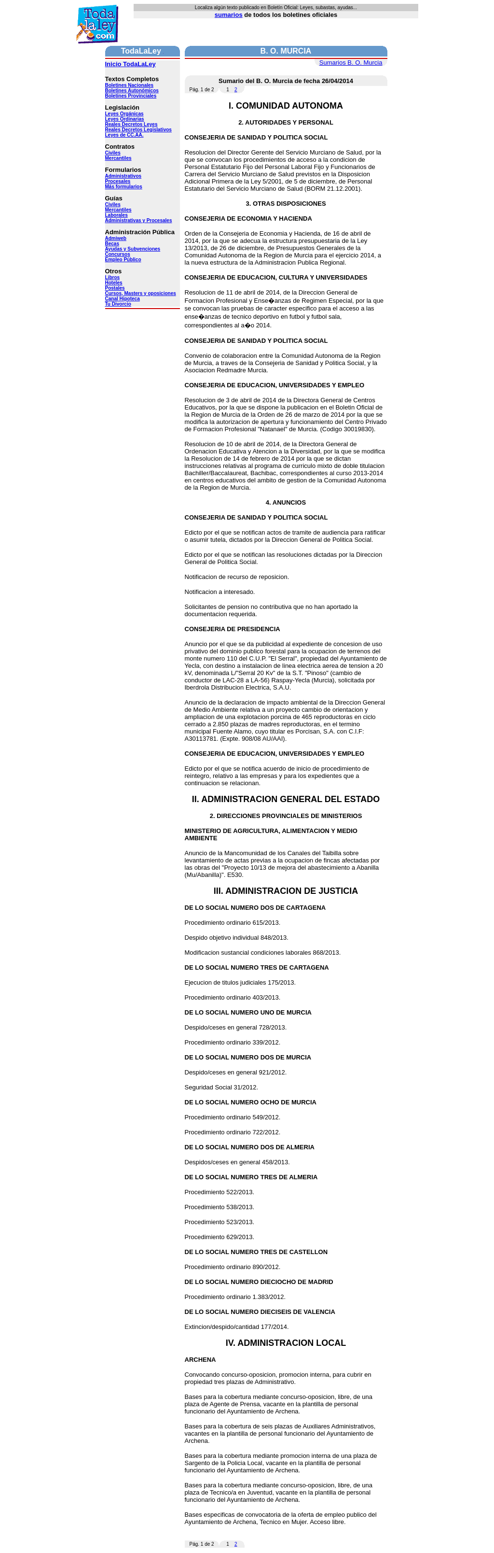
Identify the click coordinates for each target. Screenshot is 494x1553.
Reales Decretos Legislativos (138, 129)
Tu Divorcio (118, 304)
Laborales (116, 215)
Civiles (113, 152)
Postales (115, 288)
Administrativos (123, 176)
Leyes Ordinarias (124, 119)
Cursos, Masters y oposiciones (140, 293)
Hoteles (114, 282)
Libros (112, 277)
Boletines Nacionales (129, 85)
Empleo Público (123, 259)
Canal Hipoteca (122, 298)
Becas (112, 243)
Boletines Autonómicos (132, 90)
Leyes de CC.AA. (124, 135)
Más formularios (123, 186)
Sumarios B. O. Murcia (351, 62)
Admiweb (115, 238)
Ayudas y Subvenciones (133, 249)
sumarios (229, 14)
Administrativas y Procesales (138, 220)
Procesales (118, 181)
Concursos (117, 254)
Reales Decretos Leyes (131, 124)
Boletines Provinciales (131, 96)
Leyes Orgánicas (124, 113)
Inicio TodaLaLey (130, 64)
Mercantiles (118, 158)
